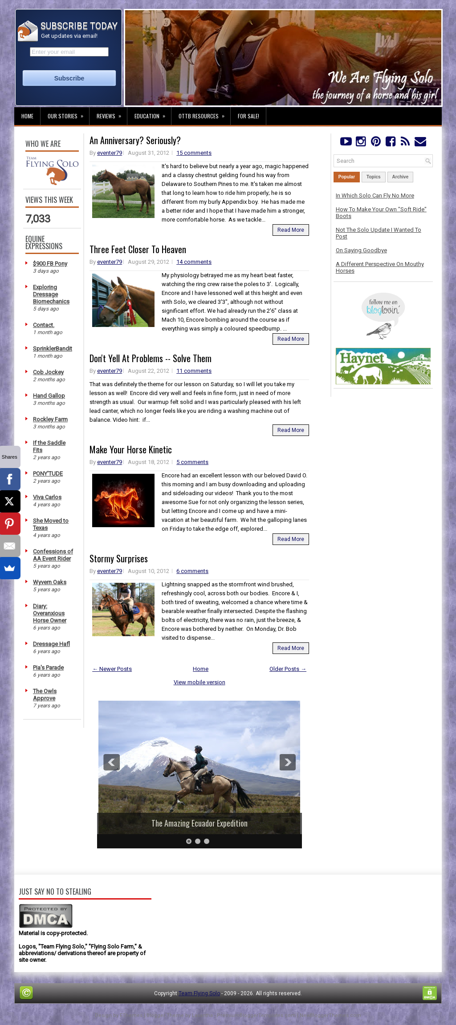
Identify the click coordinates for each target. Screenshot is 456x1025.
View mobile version (199, 682)
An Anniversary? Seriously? (135, 140)
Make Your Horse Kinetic (131, 449)
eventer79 (109, 152)
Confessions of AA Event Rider (53, 555)
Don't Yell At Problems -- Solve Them (151, 358)
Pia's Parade (48, 667)
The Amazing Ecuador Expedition (199, 823)
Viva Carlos (47, 497)
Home (27, 116)
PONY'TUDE (48, 473)
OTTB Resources (204, 113)
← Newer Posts (112, 669)
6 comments (192, 571)
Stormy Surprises (119, 558)
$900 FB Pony (50, 263)
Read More (290, 230)
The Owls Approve (45, 695)
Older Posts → (287, 669)
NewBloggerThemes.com (330, 1015)
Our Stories (68, 113)
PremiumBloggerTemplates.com (256, 1015)
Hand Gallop (49, 395)
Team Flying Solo (199, 993)
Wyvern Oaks (49, 582)
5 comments (192, 462)
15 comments (194, 152)
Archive (400, 176)
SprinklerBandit (52, 348)
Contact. (43, 325)
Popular (346, 176)
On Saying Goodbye (361, 250)
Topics (373, 176)
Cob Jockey (48, 372)
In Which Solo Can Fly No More (375, 195)
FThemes (131, 1015)
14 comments (194, 261)
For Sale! (248, 116)
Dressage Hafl (51, 644)
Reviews (112, 113)
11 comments (194, 370)
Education (152, 113)
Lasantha (202, 1015)
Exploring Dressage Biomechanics (51, 294)
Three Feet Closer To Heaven (138, 249)
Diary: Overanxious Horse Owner (49, 613)
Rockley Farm (50, 419)
